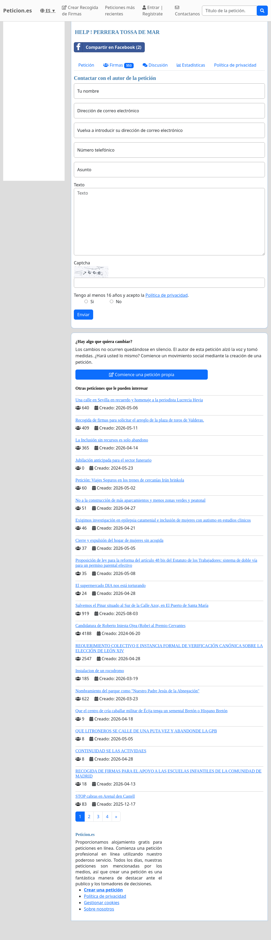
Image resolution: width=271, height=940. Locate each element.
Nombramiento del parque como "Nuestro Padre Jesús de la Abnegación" (137, 691)
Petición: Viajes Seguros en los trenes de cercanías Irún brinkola (129, 480)
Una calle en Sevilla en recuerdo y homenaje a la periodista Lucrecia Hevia (139, 400)
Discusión (155, 65)
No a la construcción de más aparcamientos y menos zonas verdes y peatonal (140, 500)
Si (92, 301)
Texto (79, 185)
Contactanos (187, 11)
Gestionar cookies (101, 902)
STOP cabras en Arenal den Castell (105, 796)
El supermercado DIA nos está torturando (110, 585)
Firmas (118, 65)
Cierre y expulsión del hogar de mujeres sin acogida (119, 540)
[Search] (229, 11)
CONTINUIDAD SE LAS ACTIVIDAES (110, 751)
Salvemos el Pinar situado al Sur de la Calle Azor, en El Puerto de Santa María (141, 605)
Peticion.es (17, 10)
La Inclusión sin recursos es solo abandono (111, 440)
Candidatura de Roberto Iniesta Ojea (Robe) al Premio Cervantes (130, 625)
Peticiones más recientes (120, 11)
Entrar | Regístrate (152, 11)
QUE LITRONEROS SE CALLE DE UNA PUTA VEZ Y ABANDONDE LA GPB (146, 731)
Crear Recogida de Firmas (80, 11)
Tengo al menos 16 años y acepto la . (131, 295)
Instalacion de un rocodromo (99, 670)
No (119, 301)
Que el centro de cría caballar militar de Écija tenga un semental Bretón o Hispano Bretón (151, 711)
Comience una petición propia (141, 374)
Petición (86, 65)
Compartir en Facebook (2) (107, 47)
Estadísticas (191, 65)
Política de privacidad (235, 65)
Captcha (82, 263)
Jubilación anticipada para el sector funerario (113, 460)
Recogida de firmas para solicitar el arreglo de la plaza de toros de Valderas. (139, 420)
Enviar (83, 314)
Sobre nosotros (99, 909)
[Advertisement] (34, 101)
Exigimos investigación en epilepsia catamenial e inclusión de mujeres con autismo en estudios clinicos (163, 520)
